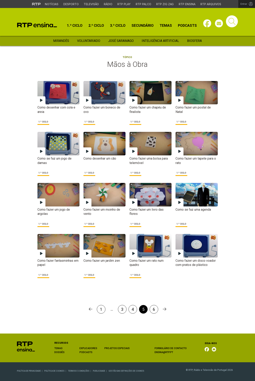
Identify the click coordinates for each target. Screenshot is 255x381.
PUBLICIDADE (99, 371)
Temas (166, 25)
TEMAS (58, 348)
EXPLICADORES (88, 348)
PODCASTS (85, 352)
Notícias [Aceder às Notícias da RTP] (51, 4)
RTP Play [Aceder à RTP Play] (124, 4)
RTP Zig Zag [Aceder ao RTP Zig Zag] (165, 4)
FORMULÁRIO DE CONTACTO (171, 348)
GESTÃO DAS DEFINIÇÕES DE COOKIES (126, 371)
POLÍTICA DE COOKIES (54, 371)
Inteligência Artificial (160, 41)
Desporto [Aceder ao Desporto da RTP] (71, 4)
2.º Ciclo (96, 25)
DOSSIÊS (59, 352)
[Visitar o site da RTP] (36, 4)
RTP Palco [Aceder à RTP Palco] (143, 4)
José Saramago (121, 41)
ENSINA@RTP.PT (164, 352)
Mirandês (61, 41)
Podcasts (187, 25)
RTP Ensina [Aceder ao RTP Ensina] (187, 4)
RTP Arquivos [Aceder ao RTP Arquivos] (210, 4)
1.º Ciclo (74, 25)
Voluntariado (88, 41)
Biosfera (194, 41)
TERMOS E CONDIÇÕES (78, 371)
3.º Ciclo (118, 25)
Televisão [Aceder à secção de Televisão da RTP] (91, 4)
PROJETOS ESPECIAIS (117, 348)
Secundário (142, 25)
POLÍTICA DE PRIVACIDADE (29, 371)
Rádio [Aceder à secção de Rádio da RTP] (108, 4)
